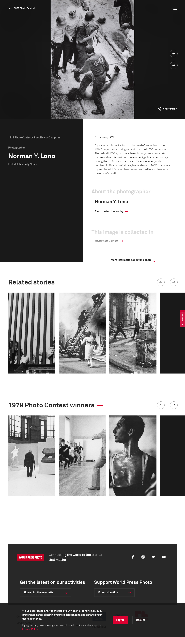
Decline (140, 620)
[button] (161, 282)
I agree (120, 620)
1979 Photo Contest (24, 8)
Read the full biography (109, 211)
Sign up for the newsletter (38, 592)
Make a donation (108, 592)
